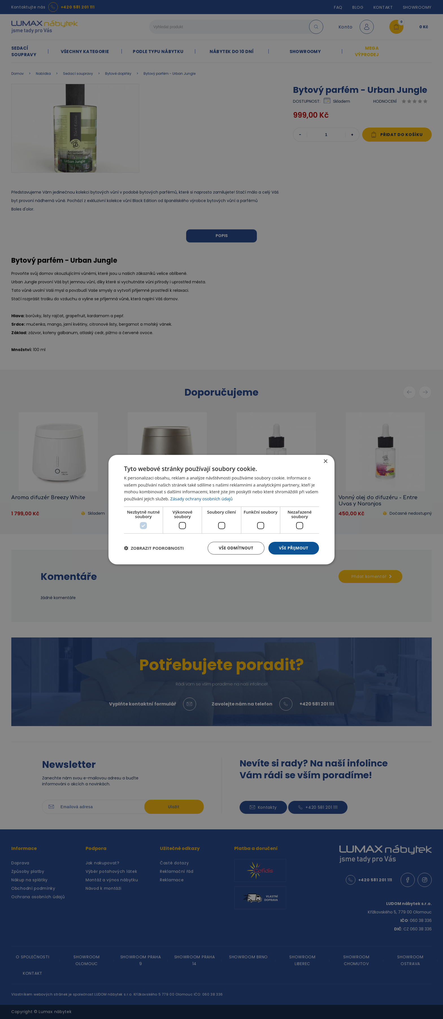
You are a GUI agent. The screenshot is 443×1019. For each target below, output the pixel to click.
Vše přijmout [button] (293, 548)
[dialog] (221, 509)
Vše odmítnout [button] (236, 548)
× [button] (325, 461)
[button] (154, 548)
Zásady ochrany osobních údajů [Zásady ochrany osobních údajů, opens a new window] (201, 498)
